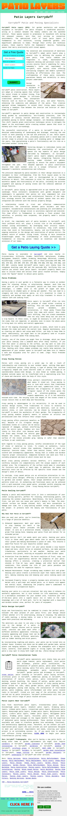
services (45, 755)
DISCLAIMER (60, 12)
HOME (36, 12)
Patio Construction (19, 767)
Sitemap (3, 798)
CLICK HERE (39, 733)
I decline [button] (47, 807)
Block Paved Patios (30, 769)
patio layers (55, 38)
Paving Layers (34, 767)
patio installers (57, 75)
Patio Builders (52, 776)
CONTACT (53, 12)
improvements (35, 741)
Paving (17, 769)
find (9, 705)
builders (25, 750)
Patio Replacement (16, 760)
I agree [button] (40, 807)
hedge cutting (23, 752)
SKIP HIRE (46, 748)
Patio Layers (48, 760)
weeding (58, 746)
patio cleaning (22, 674)
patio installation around (53, 679)
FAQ (17, 798)
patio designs (18, 478)
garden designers (53, 752)
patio (37, 130)
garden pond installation (54, 750)
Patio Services (14, 758)
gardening (34, 746)
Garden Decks (31, 778)
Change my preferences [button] (45, 810)
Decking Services (17, 778)
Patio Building (46, 769)
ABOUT (47, 12)
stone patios (7, 674)
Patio (4, 254)
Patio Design (16, 763)
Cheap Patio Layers (33, 763)
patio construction (19, 90)
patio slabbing (15, 690)
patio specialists (33, 659)
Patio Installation (31, 758)
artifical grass (19, 748)
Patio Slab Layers (18, 772)
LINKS (41, 12)
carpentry (6, 744)
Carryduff (38, 254)
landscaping (16, 755)
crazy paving (7, 414)
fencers (5, 750)
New (8, 798)
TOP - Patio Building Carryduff (15, 782)
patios (51, 232)
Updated (12, 798)
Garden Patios (51, 763)
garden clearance (32, 744)
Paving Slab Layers (19, 776)
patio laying (19, 720)
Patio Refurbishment (50, 758)
